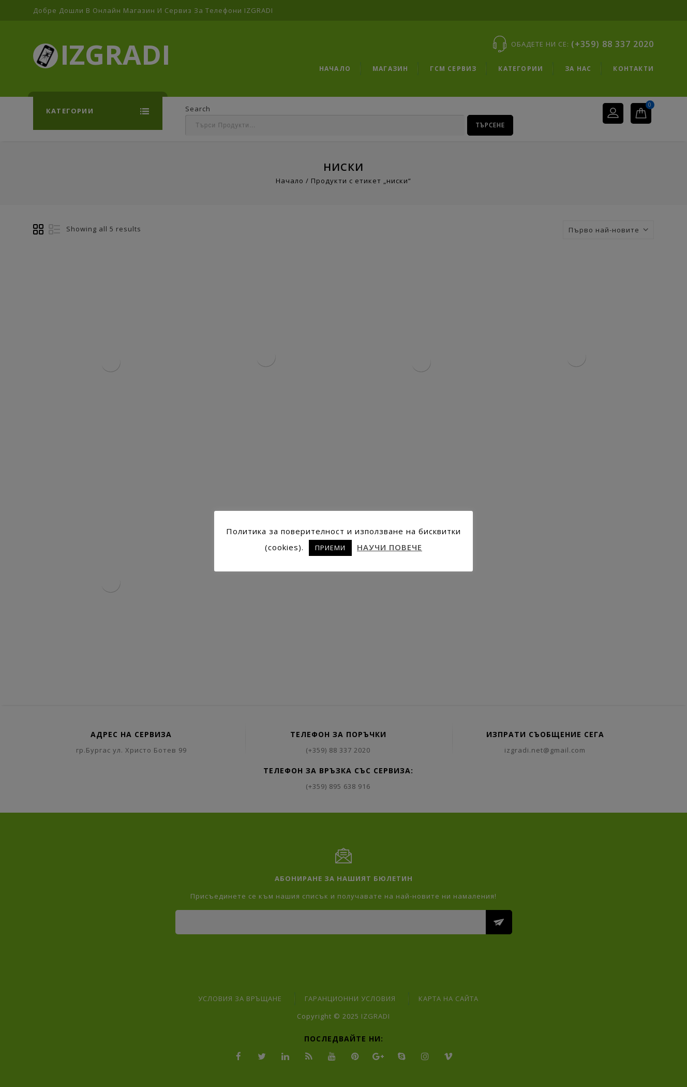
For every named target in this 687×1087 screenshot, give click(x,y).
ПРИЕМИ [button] (330, 547)
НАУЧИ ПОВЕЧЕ (389, 547)
